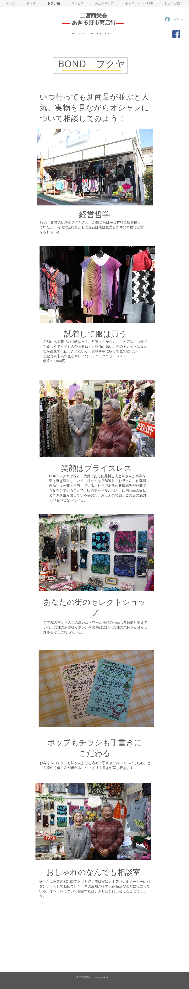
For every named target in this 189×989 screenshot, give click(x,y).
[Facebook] (176, 34)
